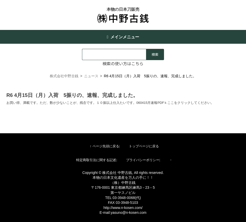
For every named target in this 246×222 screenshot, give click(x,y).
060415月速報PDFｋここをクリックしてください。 (175, 103)
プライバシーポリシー (142, 160)
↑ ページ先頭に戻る (104, 146)
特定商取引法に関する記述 (96, 160)
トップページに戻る (144, 146)
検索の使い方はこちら (123, 63)
